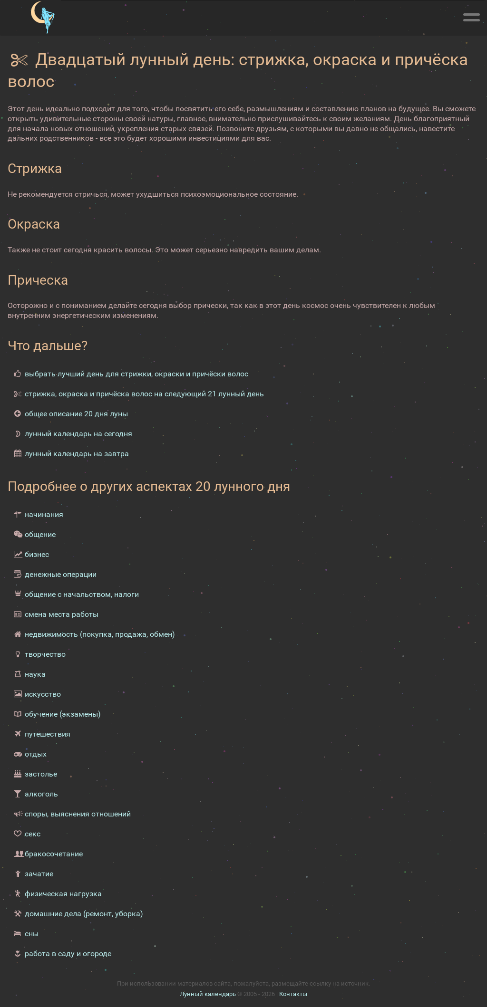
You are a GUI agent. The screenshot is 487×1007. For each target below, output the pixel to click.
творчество (45, 654)
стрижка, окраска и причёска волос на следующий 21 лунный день (144, 393)
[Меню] (471, 15)
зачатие (39, 873)
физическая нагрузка (63, 893)
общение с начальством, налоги (82, 594)
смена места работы (61, 614)
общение (40, 534)
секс (32, 833)
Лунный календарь (208, 993)
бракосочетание (54, 853)
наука (35, 674)
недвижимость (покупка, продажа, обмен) (100, 634)
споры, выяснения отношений (78, 813)
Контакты (293, 993)
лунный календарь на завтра (77, 453)
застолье (41, 773)
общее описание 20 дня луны (76, 413)
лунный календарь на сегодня (78, 433)
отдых (36, 753)
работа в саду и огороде (68, 953)
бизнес (37, 554)
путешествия (47, 733)
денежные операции (61, 574)
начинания (44, 514)
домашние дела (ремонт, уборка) (84, 913)
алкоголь (41, 793)
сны (32, 933)
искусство (43, 694)
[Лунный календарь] (42, 17)
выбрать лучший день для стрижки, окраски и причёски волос (136, 373)
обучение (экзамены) (63, 714)
